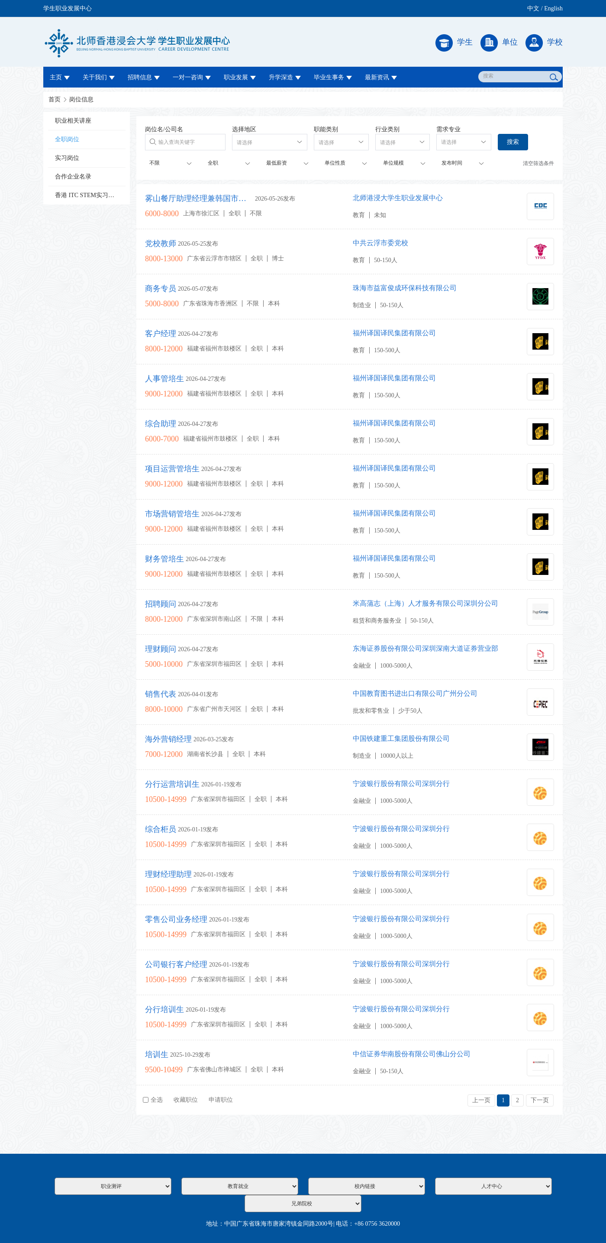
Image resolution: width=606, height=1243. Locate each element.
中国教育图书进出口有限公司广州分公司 (415, 693)
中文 (533, 8)
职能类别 (326, 129)
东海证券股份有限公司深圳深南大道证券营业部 (425, 648)
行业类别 (387, 129)
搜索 (513, 142)
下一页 (540, 1100)
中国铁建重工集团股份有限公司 (401, 738)
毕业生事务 (333, 77)
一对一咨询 (192, 77)
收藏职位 (186, 1100)
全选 (153, 1100)
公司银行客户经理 (176, 964)
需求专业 (448, 129)
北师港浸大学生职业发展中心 (398, 197)
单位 (499, 43)
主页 (60, 77)
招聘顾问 (160, 604)
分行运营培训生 (172, 784)
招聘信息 (144, 77)
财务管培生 (164, 559)
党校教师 (160, 243)
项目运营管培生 (172, 468)
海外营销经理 (168, 739)
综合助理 (160, 423)
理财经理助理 (168, 874)
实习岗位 (67, 158)
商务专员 (160, 288)
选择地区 (244, 129)
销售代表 (160, 694)
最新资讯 (381, 77)
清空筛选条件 (538, 163)
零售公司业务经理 (176, 919)
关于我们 (99, 77)
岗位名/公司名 (164, 129)
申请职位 (221, 1100)
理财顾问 (160, 649)
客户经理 (160, 333)
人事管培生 (164, 378)
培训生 (156, 1054)
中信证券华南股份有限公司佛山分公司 (412, 1054)
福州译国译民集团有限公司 (394, 333)
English (553, 8)
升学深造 (285, 77)
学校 (544, 43)
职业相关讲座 (73, 120)
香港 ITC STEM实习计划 (87, 195)
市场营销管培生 (172, 514)
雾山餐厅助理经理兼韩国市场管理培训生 (199, 198)
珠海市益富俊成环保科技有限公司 (405, 288)
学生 (454, 43)
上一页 (481, 1100)
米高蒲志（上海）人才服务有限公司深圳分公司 (425, 603)
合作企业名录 (73, 176)
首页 (54, 99)
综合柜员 (160, 829)
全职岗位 (67, 139)
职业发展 (240, 77)
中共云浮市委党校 (380, 243)
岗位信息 (81, 99)
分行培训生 (164, 1009)
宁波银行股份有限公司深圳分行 (401, 783)
